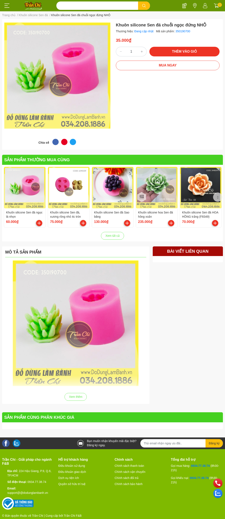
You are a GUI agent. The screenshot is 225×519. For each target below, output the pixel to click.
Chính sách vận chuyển (130, 471)
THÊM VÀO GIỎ (184, 51)
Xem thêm (75, 396)
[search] (144, 5)
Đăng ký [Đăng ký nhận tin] (214, 443)
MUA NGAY (168, 65)
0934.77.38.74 (36, 482)
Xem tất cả (112, 235)
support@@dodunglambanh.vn (27, 492)
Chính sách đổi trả (126, 478)
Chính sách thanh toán (129, 465)
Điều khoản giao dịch (72, 471)
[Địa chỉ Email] (181, 443)
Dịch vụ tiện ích (68, 478)
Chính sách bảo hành (128, 484)
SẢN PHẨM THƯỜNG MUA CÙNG (37, 159)
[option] (25, 197)
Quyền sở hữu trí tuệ (72, 484)
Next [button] (217, 197)
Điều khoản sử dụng (71, 465)
